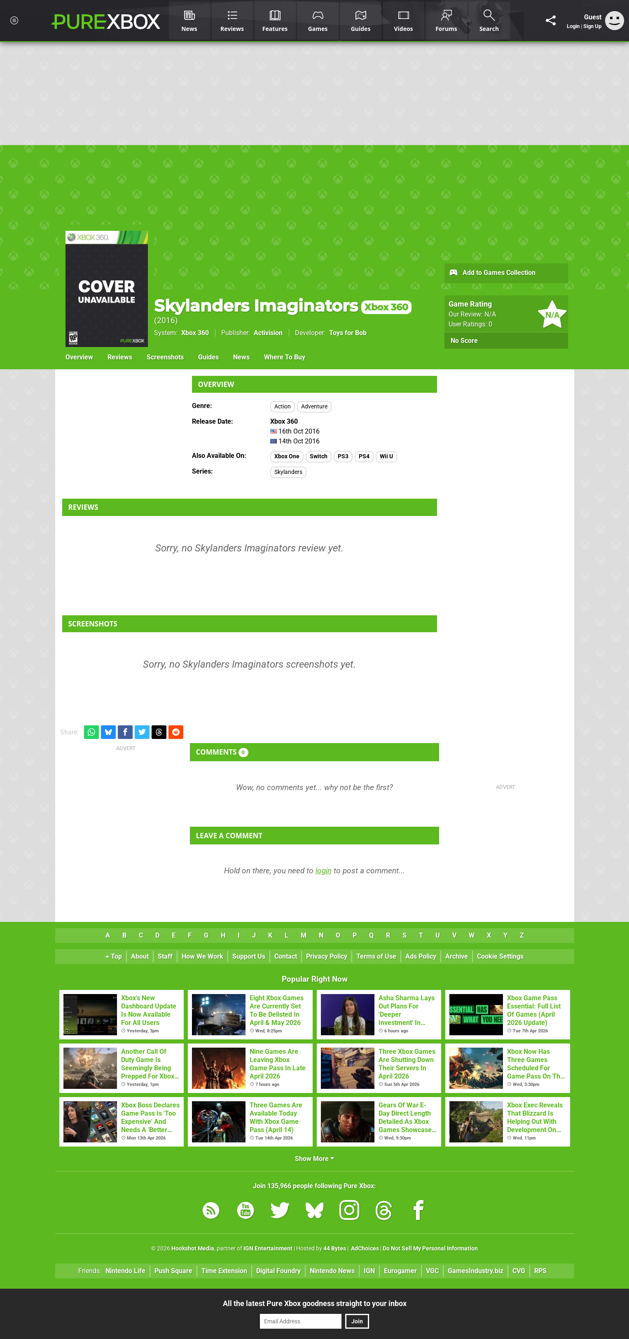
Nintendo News (332, 1271)
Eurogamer (400, 1271)
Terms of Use (376, 956)
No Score (464, 341)
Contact (285, 956)
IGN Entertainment (267, 1248)
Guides (208, 357)
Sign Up (592, 26)
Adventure (314, 406)
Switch (318, 456)
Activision (268, 333)
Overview (79, 357)
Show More (314, 1159)
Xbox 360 (195, 333)
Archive (456, 956)
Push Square (173, 1271)
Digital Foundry (278, 1271)
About (140, 956)
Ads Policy (420, 956)
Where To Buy (284, 357)
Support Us (248, 956)
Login (573, 26)
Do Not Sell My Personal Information (430, 1248)
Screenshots (165, 357)
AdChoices (364, 1248)
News (241, 357)
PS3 (343, 456)
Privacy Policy (326, 956)
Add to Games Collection (492, 273)
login (324, 870)
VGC (432, 1271)
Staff (165, 956)
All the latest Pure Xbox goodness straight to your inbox (315, 1303)
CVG (518, 1271)
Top (113, 956)
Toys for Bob (348, 333)
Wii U (386, 456)
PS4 (364, 456)
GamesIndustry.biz (475, 1271)
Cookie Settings (500, 956)
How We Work (202, 956)
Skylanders (288, 472)
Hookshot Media (192, 1248)
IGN (369, 1271)
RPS (540, 1271)
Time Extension (224, 1271)
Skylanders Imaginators (283, 305)
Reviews (120, 357)
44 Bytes (334, 1248)
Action (282, 406)
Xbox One (286, 456)
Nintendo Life (125, 1271)
